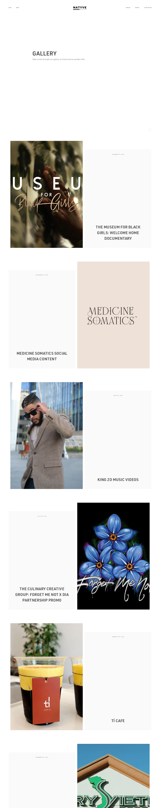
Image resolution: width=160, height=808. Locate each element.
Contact (137, 7)
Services (128, 7)
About (17, 7)
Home (9, 7)
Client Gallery (148, 7)
